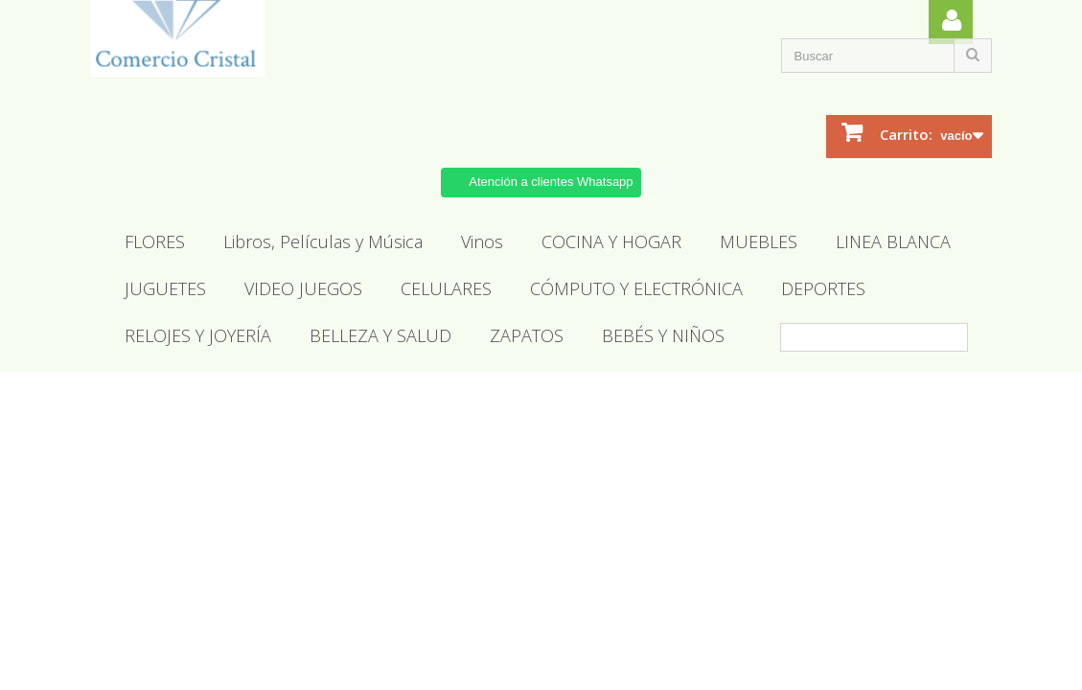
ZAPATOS (527, 335)
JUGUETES (165, 288)
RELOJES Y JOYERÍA (198, 335)
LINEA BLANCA (893, 241)
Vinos (482, 241)
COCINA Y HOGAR (611, 241)
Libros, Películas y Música (323, 241)
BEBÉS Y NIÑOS (663, 335)
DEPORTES (823, 288)
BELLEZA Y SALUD (380, 335)
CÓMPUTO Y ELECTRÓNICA (636, 288)
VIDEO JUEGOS (303, 288)
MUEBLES (758, 241)
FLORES (155, 241)
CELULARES (446, 288)
